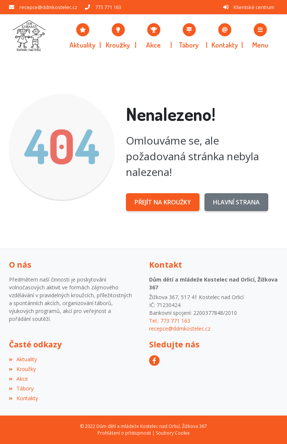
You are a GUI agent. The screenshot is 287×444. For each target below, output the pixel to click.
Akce (18, 378)
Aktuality (23, 359)
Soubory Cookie (173, 433)
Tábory (21, 388)
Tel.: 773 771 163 (169, 320)
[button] (260, 36)
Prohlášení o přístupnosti (124, 433)
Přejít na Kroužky (163, 202)
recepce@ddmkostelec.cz (48, 7)
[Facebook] (154, 360)
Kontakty (23, 398)
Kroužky (22, 368)
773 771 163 (108, 7)
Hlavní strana (236, 202)
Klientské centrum (254, 7)
